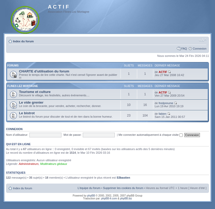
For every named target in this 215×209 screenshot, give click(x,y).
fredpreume (166, 103)
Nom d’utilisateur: (17, 134)
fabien (162, 113)
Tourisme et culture (34, 92)
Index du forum (23, 41)
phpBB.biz (126, 198)
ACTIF (163, 71)
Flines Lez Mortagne (22, 86)
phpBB (91, 195)
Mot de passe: (72, 134)
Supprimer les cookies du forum (123, 188)
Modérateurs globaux (53, 163)
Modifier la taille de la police (202, 40)
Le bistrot (27, 113)
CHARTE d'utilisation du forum (44, 71)
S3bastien (123, 177)
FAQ (184, 48)
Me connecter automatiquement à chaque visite (150, 134)
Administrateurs (29, 163)
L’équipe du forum (89, 188)
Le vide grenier (31, 102)
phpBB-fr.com (109, 198)
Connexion (199, 48)
